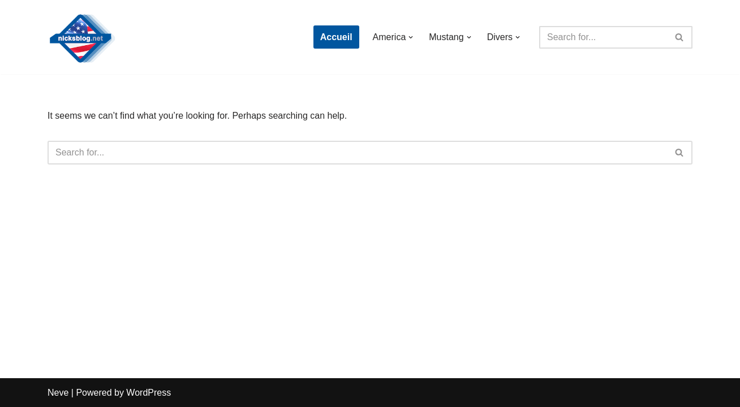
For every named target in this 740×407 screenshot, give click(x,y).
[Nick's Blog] (81, 37)
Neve (58, 392)
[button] (410, 37)
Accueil (336, 37)
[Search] (603, 37)
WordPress (148, 392)
